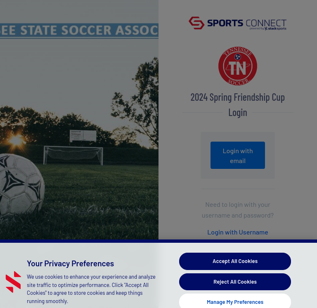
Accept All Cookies (235, 264)
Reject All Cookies (235, 284)
